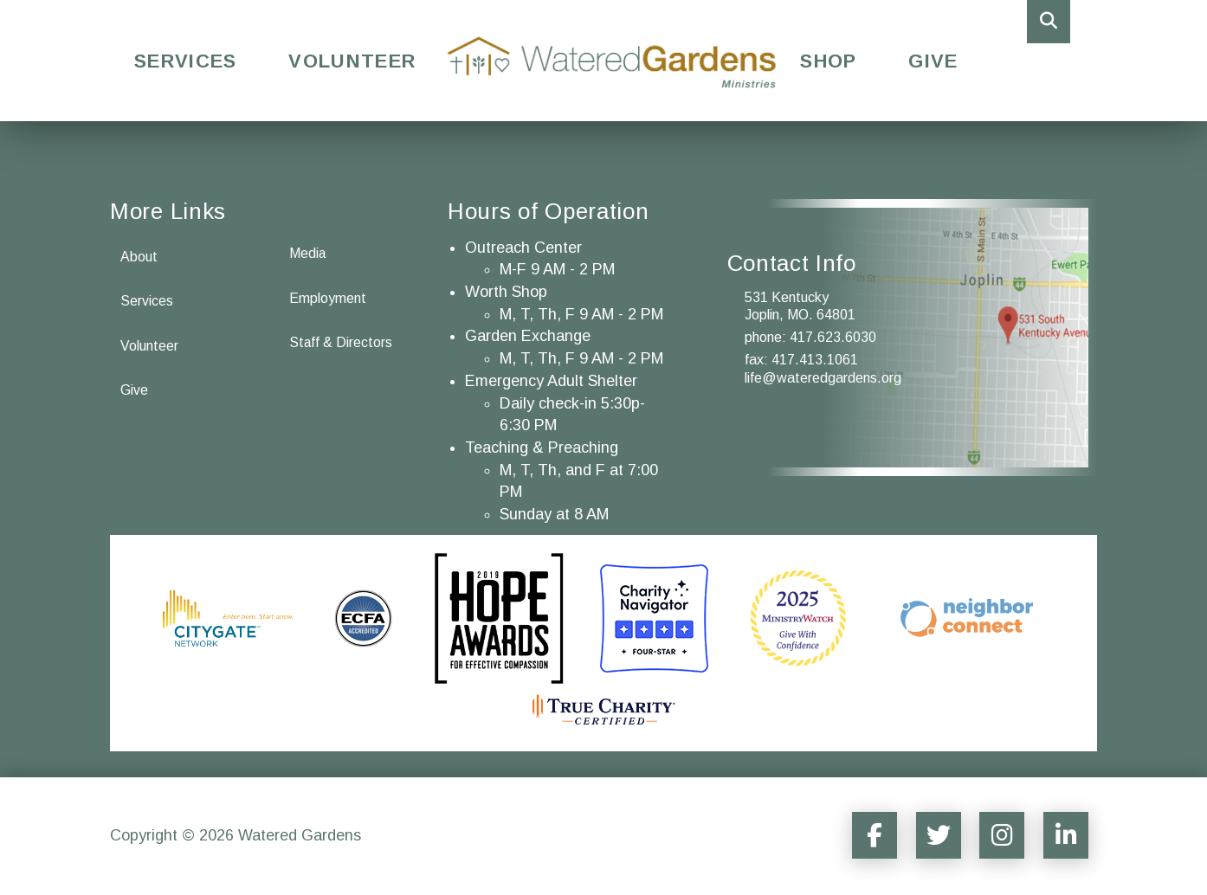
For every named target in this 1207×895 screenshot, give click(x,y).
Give (933, 61)
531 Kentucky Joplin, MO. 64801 (800, 306)
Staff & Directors (341, 343)
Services (185, 61)
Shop (828, 61)
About (139, 256)
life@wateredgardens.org (823, 377)
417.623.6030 (833, 337)
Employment (327, 298)
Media (307, 253)
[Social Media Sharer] (868, 835)
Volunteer (352, 61)
